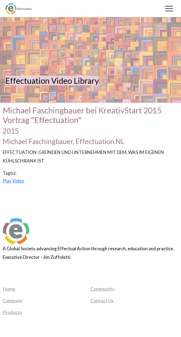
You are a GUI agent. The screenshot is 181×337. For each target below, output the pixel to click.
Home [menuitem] (9, 289)
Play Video (13, 181)
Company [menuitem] (12, 300)
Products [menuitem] (12, 312)
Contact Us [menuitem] (102, 300)
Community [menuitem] (102, 289)
